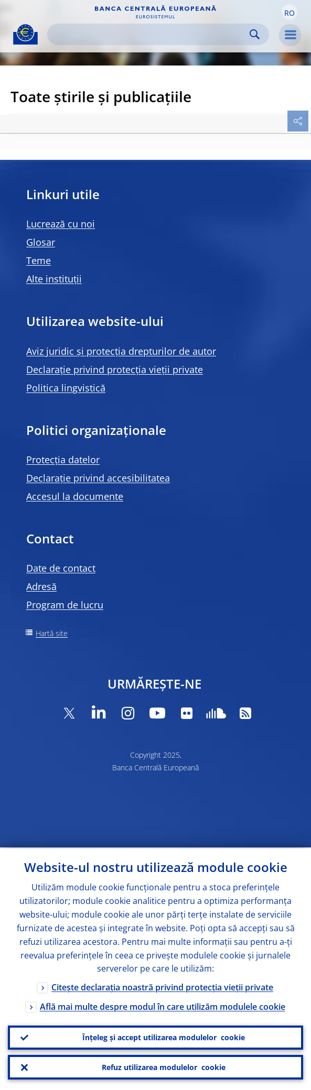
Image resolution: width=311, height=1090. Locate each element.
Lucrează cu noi (60, 223)
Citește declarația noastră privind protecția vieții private (162, 986)
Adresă (41, 586)
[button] (289, 12)
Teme (38, 260)
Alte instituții (54, 278)
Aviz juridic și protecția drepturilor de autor (121, 351)
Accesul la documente (74, 496)
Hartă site (52, 633)
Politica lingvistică (65, 388)
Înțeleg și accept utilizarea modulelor (163, 1036)
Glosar (40, 242)
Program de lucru (64, 604)
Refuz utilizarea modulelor (164, 1067)
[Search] (149, 34)
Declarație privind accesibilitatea (98, 478)
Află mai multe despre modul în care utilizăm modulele (162, 1005)
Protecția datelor (63, 459)
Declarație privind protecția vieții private (114, 369)
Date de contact (60, 568)
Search (254, 34)
